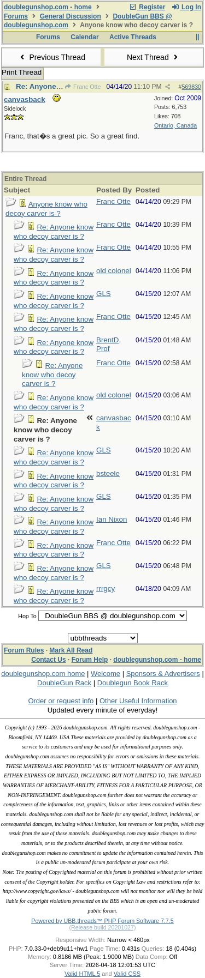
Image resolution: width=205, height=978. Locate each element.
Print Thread (22, 72)
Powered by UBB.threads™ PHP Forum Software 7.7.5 (102, 920)
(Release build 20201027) (102, 927)
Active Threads (132, 37)
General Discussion (70, 16)
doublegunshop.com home (43, 673)
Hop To (27, 616)
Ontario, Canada (175, 125)
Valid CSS (127, 973)
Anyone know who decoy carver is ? (46, 209)
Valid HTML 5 (82, 973)
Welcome (105, 673)
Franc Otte (83, 86)
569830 (191, 86)
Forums (16, 16)
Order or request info (60, 701)
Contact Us (48, 659)
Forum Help (90, 659)
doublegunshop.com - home (48, 7)
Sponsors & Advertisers (163, 673)
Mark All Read (70, 650)
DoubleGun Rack (64, 683)
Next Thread (153, 57)
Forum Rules (24, 650)
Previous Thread (51, 57)
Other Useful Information (138, 701)
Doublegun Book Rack (132, 683)
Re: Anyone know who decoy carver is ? (53, 231)
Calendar (84, 37)
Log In (186, 7)
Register (147, 7)
